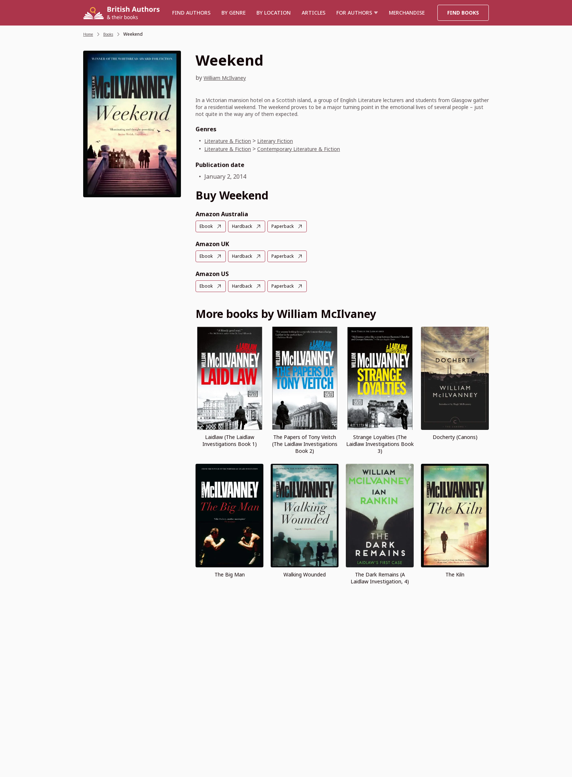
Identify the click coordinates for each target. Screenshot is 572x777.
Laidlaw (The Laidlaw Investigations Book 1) (229, 439)
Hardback (245, 226)
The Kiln (454, 573)
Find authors (191, 12)
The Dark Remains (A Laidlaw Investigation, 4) (380, 577)
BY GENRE (233, 12)
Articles (313, 12)
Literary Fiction (284, 141)
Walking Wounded (304, 573)
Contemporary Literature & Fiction (311, 149)
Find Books (463, 12)
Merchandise (407, 12)
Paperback (287, 226)
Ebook (207, 226)
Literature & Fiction (231, 141)
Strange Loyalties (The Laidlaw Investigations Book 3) (380, 442)
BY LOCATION (273, 12)
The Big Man (229, 573)
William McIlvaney (229, 78)
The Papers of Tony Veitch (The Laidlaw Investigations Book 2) (304, 442)
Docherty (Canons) (455, 435)
